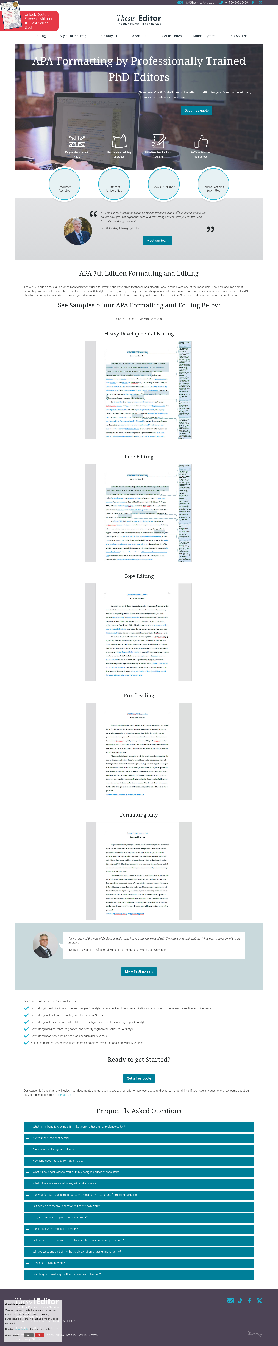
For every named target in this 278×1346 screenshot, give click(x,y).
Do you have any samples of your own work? (60, 1217)
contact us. (65, 1095)
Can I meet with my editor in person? (55, 1229)
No (39, 1335)
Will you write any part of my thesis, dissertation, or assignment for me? (77, 1251)
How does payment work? (49, 1263)
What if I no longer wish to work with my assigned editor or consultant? (76, 1172)
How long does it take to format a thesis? (58, 1160)
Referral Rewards (88, 1335)
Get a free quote (197, 110)
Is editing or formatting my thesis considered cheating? (67, 1274)
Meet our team (158, 240)
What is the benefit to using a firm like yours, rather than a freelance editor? (79, 1126)
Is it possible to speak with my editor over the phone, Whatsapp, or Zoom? (78, 1240)
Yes (29, 1335)
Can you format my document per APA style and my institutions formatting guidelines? (86, 1194)
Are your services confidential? (51, 1138)
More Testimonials (139, 971)
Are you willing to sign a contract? (53, 1149)
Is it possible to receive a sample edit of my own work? (66, 1206)
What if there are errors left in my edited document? (64, 1183)
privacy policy (22, 1329)
